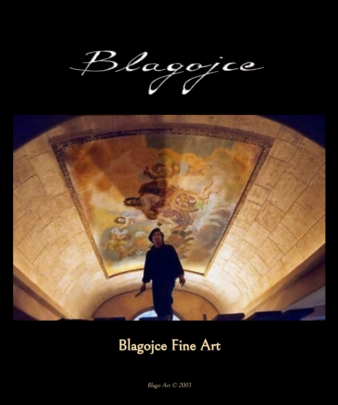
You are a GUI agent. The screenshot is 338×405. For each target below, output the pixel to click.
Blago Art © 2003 (169, 385)
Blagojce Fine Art (169, 346)
